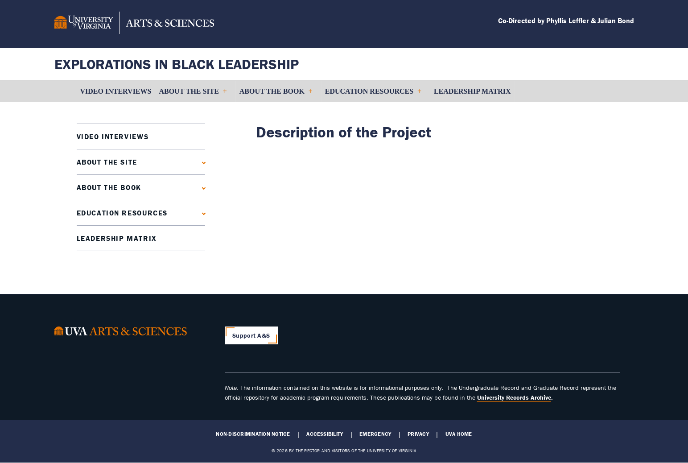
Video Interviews (113, 136)
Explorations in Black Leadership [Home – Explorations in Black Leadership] (176, 64)
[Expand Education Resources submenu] (202, 212)
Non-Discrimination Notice (253, 434)
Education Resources (122, 212)
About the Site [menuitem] (192, 94)
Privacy (418, 434)
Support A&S (251, 335)
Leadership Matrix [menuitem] (472, 91)
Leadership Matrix (117, 238)
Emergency (375, 434)
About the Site (107, 161)
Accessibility (324, 434)
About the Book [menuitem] (276, 94)
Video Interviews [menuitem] (116, 91)
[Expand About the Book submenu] (202, 187)
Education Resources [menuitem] (372, 94)
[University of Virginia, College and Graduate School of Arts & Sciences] (134, 24)
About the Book (109, 187)
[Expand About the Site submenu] (202, 162)
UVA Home (458, 434)
